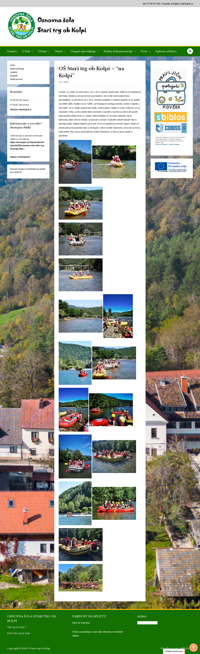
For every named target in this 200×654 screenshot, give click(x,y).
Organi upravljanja (83, 51)
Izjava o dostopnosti (20, 157)
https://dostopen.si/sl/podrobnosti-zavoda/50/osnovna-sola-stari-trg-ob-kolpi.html (27, 145)
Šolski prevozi (16, 79)
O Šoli (26, 51)
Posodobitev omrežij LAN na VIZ (171, 171)
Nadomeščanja (17, 69)
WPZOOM (187, 648)
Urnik (12, 65)
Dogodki (14, 76)
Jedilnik (13, 72)
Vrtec (144, 51)
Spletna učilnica (166, 51)
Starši (59, 51)
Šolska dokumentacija (118, 51)
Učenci (43, 51)
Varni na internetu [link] (81, 622)
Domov (12, 51)
